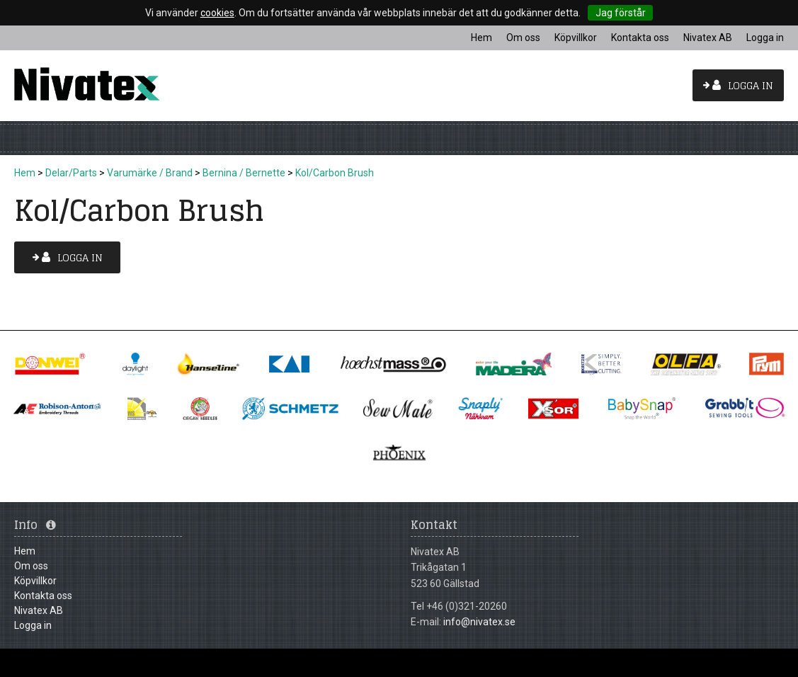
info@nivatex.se (479, 621)
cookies (217, 12)
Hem (24, 172)
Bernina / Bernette (244, 172)
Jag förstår (620, 12)
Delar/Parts (71, 172)
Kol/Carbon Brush (334, 172)
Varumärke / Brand (150, 172)
